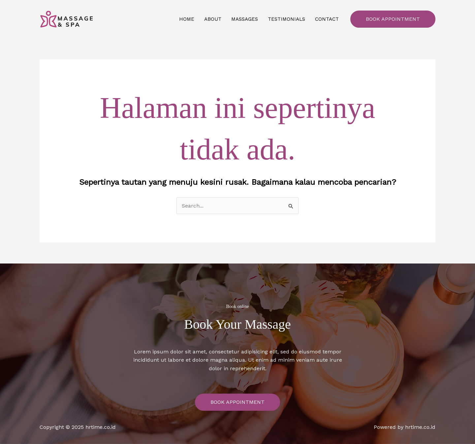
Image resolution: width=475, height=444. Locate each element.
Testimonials (286, 19)
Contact (327, 19)
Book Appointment (393, 19)
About (212, 19)
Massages (244, 19)
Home (186, 19)
